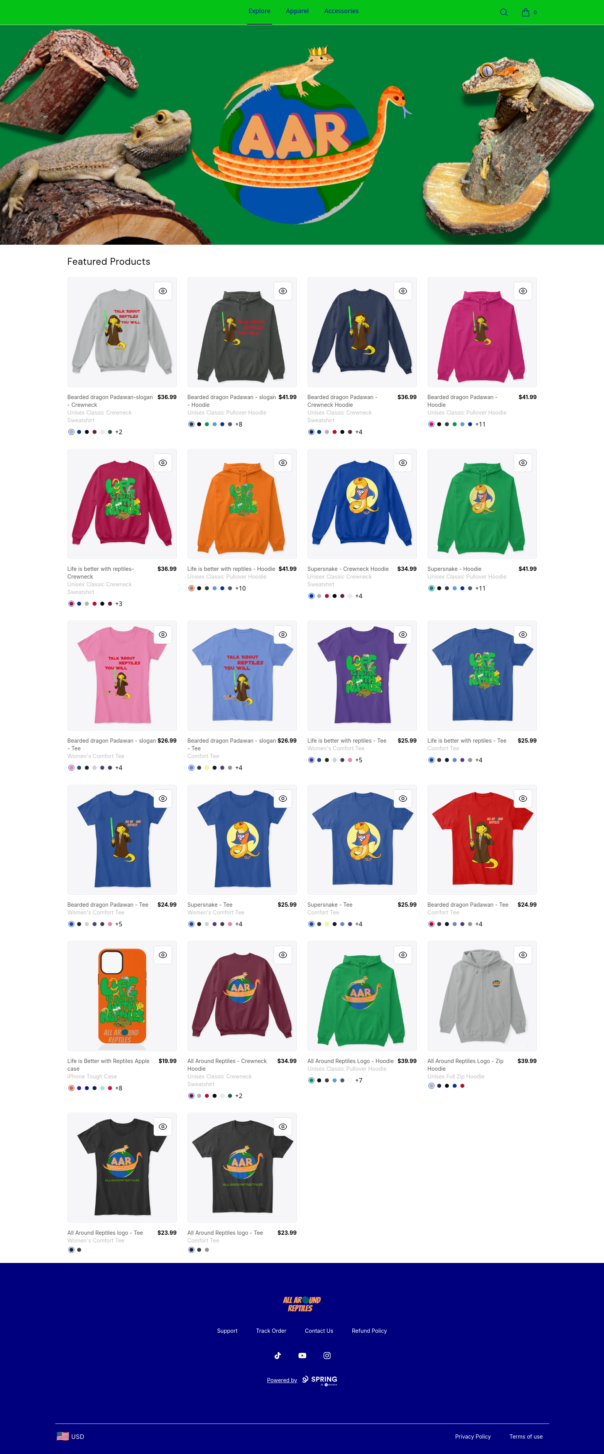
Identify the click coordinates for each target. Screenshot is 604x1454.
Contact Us (319, 1330)
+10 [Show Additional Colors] (240, 588)
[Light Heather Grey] (94, 767)
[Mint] (102, 1088)
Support (227, 1330)
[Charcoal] (230, 424)
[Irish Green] (207, 424)
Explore (260, 11)
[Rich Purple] (79, 1088)
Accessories (341, 11)
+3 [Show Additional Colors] (118, 603)
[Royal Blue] (87, 1088)
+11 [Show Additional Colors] (480, 424)
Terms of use (526, 1436)
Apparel (297, 11)
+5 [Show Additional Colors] (358, 760)
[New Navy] (214, 767)
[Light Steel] (71, 432)
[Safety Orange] (191, 588)
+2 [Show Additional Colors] (118, 432)
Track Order (271, 1330)
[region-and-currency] (71, 1436)
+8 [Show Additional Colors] (238, 424)
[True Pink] (71, 767)
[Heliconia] (431, 424)
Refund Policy (369, 1330)
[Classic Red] (431, 924)
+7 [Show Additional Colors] (358, 1080)
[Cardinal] (71, 603)
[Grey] (230, 767)
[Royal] (222, 424)
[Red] (110, 1088)
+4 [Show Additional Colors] (358, 432)
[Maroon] (94, 432)
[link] (122, 332)
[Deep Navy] (94, 1088)
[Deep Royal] (79, 432)
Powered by (302, 1381)
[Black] (87, 432)
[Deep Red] (334, 432)
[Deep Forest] (110, 432)
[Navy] (311, 432)
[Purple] (102, 767)
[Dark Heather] (191, 424)
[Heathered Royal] (191, 767)
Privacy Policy (473, 1436)
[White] (102, 432)
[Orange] (71, 1088)
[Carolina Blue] (214, 424)
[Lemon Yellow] (207, 767)
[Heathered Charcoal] (110, 767)
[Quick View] (163, 291)
